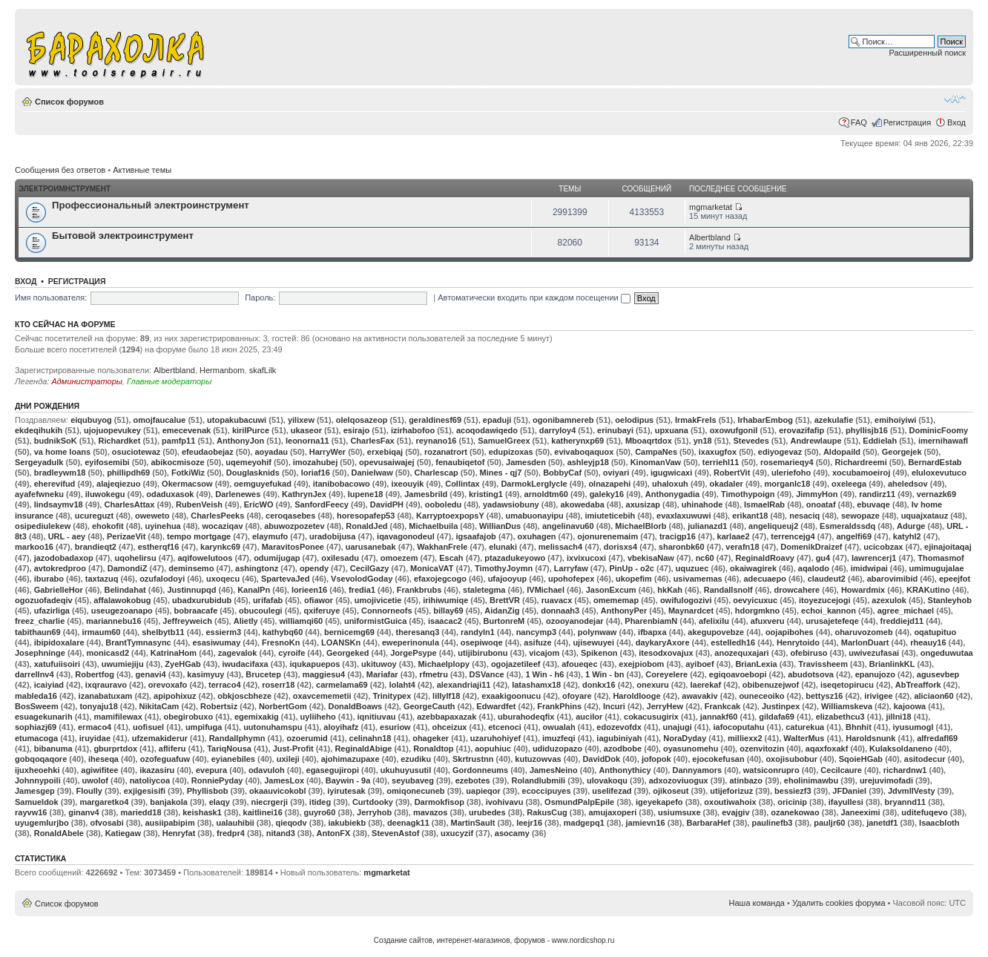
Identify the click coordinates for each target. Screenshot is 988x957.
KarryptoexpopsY (450, 515)
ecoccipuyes (546, 790)
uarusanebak (371, 546)
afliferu (172, 748)
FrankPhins (559, 706)
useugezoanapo (122, 610)
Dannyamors (697, 770)
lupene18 (365, 494)
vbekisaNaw (651, 557)
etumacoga (36, 738)
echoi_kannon (828, 610)
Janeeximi (860, 812)
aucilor (589, 716)
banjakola (169, 802)
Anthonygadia (672, 494)
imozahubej (315, 462)
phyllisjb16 (867, 430)
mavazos (430, 812)
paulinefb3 (771, 822)
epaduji (497, 419)
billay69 (448, 610)
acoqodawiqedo (487, 430)
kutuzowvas (538, 758)
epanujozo (875, 674)
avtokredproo (60, 568)
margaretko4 (103, 802)
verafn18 (742, 546)
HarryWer (327, 451)
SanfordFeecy (321, 504)
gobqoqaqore (41, 758)
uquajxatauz (925, 515)
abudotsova (811, 674)
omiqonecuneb (415, 790)
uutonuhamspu (272, 727)
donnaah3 (560, 610)
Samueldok (37, 802)
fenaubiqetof (459, 462)
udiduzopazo (557, 748)
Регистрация (907, 122)
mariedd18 (140, 812)
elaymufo (270, 536)
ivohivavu (505, 802)
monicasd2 (108, 652)
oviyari (616, 472)
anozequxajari (741, 652)
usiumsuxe (679, 812)
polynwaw (597, 632)
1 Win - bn (604, 674)
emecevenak (186, 430)
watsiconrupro (771, 770)
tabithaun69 (38, 632)
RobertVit (732, 472)
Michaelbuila (433, 526)
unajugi (677, 727)
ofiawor (318, 600)
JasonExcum (611, 589)
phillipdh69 (128, 472)
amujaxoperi (612, 812)
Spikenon (599, 652)
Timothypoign (748, 494)
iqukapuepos (314, 664)
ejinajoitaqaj (948, 546)
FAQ (859, 122)
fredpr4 (231, 833)
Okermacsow (187, 483)
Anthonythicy (625, 770)
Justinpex (781, 706)
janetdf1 (882, 822)
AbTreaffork (918, 684)
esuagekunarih (44, 716)
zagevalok (237, 652)
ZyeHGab (182, 664)
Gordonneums (480, 770)
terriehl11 (721, 462)
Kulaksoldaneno (900, 748)
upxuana (671, 430)
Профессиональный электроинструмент (150, 205)
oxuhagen (537, 536)
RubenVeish (199, 504)
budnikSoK (55, 440)
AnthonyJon (240, 440)
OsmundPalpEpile (579, 802)
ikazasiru (156, 770)
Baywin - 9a (348, 780)
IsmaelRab (764, 504)
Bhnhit (859, 727)
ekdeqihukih (38, 430)
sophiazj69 (35, 727)
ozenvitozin (762, 748)
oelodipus (634, 419)
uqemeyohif (248, 462)
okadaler (726, 483)
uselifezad (611, 790)
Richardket (119, 440)
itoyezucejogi (825, 600)
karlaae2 (733, 536)
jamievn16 (645, 822)
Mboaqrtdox (648, 440)
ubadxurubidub (201, 600)
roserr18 (278, 684)
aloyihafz (340, 727)
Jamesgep (35, 790)
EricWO (259, 504)
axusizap (643, 504)
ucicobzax (883, 546)
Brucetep (263, 674)
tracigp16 (677, 536)
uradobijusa (332, 536)
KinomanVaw (655, 462)
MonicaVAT (431, 568)
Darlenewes (237, 494)
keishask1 (202, 812)
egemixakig (256, 716)
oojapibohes (789, 632)
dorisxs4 (620, 546)
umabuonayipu (535, 515)
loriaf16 (315, 472)
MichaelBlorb (640, 526)
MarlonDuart (865, 642)
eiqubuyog (91, 419)
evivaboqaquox (583, 451)
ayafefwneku (39, 494)
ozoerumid (307, 738)
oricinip (792, 802)
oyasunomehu (691, 748)
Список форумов (69, 101)
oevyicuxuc (755, 600)
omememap (616, 600)
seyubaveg (413, 780)
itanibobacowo (341, 483)
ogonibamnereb (563, 419)
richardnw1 (905, 770)
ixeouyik (407, 483)
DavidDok (601, 758)
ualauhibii (235, 822)
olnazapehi (609, 483)
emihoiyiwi (895, 419)
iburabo (49, 578)
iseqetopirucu (847, 684)
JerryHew (665, 706)
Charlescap (436, 472)
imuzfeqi (559, 738)
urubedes (487, 812)
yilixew (301, 419)
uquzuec (692, 568)
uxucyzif (457, 833)
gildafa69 (776, 716)
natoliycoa (150, 780)
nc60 (705, 557)
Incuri (614, 706)
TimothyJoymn (504, 568)
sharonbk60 (682, 546)
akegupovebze (716, 632)
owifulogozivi (686, 600)
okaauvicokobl (277, 790)
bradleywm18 (60, 472)
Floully (89, 790)
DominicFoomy (938, 430)
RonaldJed (366, 526)
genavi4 (151, 674)
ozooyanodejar (575, 620)
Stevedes (750, 440)
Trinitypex (391, 695)
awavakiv (699, 695)
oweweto (152, 515)
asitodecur (925, 758)
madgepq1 (584, 822)
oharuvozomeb (863, 632)
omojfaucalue (159, 419)
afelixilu (714, 620)
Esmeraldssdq (847, 526)
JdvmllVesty (911, 790)
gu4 (823, 557)
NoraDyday (684, 738)
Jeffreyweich (187, 620)
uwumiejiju (123, 664)
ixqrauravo (106, 684)
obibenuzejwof (770, 684)
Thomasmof (941, 557)
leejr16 (529, 822)
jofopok (656, 758)
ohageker (430, 738)
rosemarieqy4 (787, 462)
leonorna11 (307, 440)
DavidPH (387, 504)
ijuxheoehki (37, 770)
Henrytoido (798, 642)
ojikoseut (670, 790)
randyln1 (478, 632)
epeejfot (954, 578)
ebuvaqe (873, 504)
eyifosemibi (107, 462)
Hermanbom (222, 370)
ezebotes (472, 780)
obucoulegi (261, 610)
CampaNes (656, 451)
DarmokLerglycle (534, 483)
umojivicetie (378, 600)
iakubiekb (347, 822)
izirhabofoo (413, 430)
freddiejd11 (902, 620)
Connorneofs (386, 610)
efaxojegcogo (440, 578)
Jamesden (526, 462)
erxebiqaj (385, 451)
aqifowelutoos (204, 557)
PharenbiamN (651, 620)
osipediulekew (42, 526)
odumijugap (277, 557)
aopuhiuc (493, 748)
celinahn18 (370, 738)
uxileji (288, 758)
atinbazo (746, 780)
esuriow (395, 727)
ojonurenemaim (607, 536)
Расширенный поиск (927, 52)
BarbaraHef (708, 822)
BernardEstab (934, 462)
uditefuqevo (924, 812)
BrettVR (505, 600)
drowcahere (797, 589)
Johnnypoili (38, 780)
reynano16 (435, 440)
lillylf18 (446, 695)
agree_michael (905, 610)
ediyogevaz (780, 451)
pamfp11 (178, 440)
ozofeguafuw (165, 758)
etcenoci (504, 727)
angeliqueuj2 (773, 526)
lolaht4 (402, 684)
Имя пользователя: (51, 297)
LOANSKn (340, 642)
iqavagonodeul (406, 536)
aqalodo (813, 568)
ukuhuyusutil (406, 770)
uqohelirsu (135, 557)
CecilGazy (369, 568)
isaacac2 (445, 620)
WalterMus (803, 738)
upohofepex (571, 578)
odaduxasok (170, 494)
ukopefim (634, 578)
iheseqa (103, 758)
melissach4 (560, 546)
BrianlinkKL (892, 664)
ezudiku (416, 758)
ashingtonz (256, 568)
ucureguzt (94, 515)
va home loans (62, 451)
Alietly (246, 620)
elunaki (503, 546)
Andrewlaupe (815, 440)
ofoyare (577, 695)
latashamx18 (536, 684)
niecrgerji (270, 802)
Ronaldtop (433, 748)
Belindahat (124, 589)
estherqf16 (159, 546)
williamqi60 (301, 620)
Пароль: (260, 297)
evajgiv (735, 812)
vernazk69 (936, 494)
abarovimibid (892, 578)
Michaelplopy (444, 664)
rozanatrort (445, 451)
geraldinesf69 (435, 419)
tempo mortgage (199, 536)
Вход (956, 122)
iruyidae (95, 738)
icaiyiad (49, 684)
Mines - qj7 (501, 472)
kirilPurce (250, 430)
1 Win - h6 (544, 674)
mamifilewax (117, 716)
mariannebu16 (114, 620)
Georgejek (902, 451)
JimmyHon (816, 494)
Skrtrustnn (473, 758)
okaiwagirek (753, 568)
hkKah (669, 589)
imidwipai (869, 568)
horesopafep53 (366, 515)
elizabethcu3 (840, 716)
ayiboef (699, 664)
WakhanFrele (442, 546)
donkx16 (599, 684)
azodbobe (623, 748)
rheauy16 (928, 642)
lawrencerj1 (874, 557)
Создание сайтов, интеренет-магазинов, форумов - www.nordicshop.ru (494, 940)
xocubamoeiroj (861, 472)
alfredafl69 (937, 738)
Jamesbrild (425, 494)
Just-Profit (293, 748)
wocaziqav (222, 526)
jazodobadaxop (63, 557)
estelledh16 (733, 642)
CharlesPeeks (217, 515)
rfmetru (433, 674)
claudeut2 (827, 578)
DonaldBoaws (355, 706)
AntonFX (334, 833)
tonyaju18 (98, 706)
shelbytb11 (163, 632)
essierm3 (223, 632)
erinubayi (615, 430)
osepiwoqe (482, 642)
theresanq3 (418, 632)
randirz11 (877, 494)
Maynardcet (691, 610)
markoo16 (34, 546)
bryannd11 (905, 802)
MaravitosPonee (293, 546)
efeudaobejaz (208, 451)
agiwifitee (99, 770)
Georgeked (347, 652)
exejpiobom (641, 664)
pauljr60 (829, 822)
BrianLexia (756, 664)
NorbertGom (283, 706)
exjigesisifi (144, 790)
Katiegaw (123, 833)
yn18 (703, 440)
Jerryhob (374, 812)
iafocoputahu (738, 727)
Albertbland (710, 237)
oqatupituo (935, 632)
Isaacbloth (939, 822)
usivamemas (698, 578)
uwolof (95, 780)
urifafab (268, 600)
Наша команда (757, 902)
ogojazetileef (516, 664)
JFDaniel (849, 790)
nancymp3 (536, 632)
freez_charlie (40, 620)
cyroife (291, 652)
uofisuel (148, 727)
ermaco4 (94, 727)
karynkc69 (220, 546)
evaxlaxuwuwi (683, 515)
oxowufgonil (734, 430)
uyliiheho (318, 716)
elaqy (219, 802)
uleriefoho (791, 472)
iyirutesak (346, 790)
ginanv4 (83, 812)
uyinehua (162, 526)
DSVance (487, 674)
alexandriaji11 (464, 684)
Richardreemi (860, 462)
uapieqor (483, 790)
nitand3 (280, 833)
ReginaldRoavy (764, 557)
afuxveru (768, 620)
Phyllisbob (207, 790)
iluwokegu (105, 494)
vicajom (544, 652)
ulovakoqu (607, 780)
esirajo (356, 430)
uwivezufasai (874, 652)
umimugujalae (936, 568)
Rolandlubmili (538, 780)
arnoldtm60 (546, 494)
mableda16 (36, 695)
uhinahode (702, 504)
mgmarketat (710, 207)
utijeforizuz (731, 790)
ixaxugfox (718, 451)
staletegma (484, 589)
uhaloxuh (670, 483)
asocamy (512, 833)
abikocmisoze (177, 462)
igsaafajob (475, 536)
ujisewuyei (593, 642)
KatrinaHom (174, 652)
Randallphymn (237, 738)
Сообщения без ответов (60, 169)
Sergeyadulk (39, 462)
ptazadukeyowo (514, 557)
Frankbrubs (419, 589)
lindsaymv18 (58, 504)
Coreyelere (666, 674)
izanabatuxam (106, 695)
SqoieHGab (861, 758)
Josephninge (40, 652)
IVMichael (545, 589)
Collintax (462, 483)
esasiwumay (216, 642)
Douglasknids (253, 472)
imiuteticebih (609, 515)
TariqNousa (229, 748)
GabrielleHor (58, 589)
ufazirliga (52, 610)
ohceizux (449, 727)
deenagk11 (408, 822)
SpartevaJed (285, 578)
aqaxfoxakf (827, 748)
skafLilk (263, 370)
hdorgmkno (757, 610)
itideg (320, 802)
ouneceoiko (761, 695)
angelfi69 (854, 536)
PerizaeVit (126, 536)
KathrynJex (304, 494)
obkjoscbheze (244, 695)
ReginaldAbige (363, 748)
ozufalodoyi (162, 578)
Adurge (911, 526)
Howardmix (863, 589)
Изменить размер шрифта (955, 98)
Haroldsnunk (870, 738)
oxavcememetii (322, 695)
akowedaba (582, 504)
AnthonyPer (624, 610)
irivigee (878, 695)
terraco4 (224, 684)
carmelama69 (342, 684)
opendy (314, 568)
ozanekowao (795, 812)
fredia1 (362, 589)
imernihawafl (943, 440)
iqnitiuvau (377, 716)
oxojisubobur (791, 758)
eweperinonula (410, 642)
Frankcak (722, 706)
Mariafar (382, 674)
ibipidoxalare (59, 642)
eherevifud (55, 483)
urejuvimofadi (886, 780)
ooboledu (443, 504)
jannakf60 (719, 716)
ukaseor (306, 430)
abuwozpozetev (294, 526)
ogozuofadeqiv (44, 600)
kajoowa (910, 706)
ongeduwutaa (947, 652)
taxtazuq (102, 578)
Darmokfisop (439, 802)
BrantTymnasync (138, 642)
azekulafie (834, 419)
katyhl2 (907, 536)
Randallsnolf (728, 589)
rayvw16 (31, 812)
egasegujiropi (333, 770)
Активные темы (142, 169)
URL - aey (67, 536)
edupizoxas (511, 451)
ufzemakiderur (160, 738)
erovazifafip (801, 430)
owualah (559, 727)
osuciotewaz (136, 451)
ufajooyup (507, 578)
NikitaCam (159, 706)
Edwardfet (496, 706)
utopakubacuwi (236, 419)
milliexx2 (745, 738)
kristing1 (486, 494)
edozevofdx (619, 727)
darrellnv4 (34, 674)
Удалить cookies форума (839, 902)
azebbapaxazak (446, 716)
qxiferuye (321, 610)
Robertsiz (218, 706)
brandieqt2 (95, 546)
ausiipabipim (169, 822)
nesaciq (804, 515)
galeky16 (607, 494)
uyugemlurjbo (42, 822)
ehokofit (108, 526)
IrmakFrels (696, 419)
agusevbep (938, 674)
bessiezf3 (792, 790)
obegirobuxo (189, 716)
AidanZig (501, 610)
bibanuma (53, 748)
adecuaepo (764, 578)
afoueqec (579, 664)
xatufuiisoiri (57, 664)
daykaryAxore (663, 642)
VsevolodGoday (361, 578)
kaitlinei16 (263, 812)
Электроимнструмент (65, 189)
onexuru (652, 684)
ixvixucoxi (586, 557)
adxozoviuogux (678, 780)
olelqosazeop (362, 419)
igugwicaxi (671, 472)
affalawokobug (122, 600)
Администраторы (86, 381)
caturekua (805, 727)
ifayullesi (846, 802)
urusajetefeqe (832, 620)
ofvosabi (106, 822)
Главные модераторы (169, 381)
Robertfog (94, 674)
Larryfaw (571, 568)
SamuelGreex (504, 440)
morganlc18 (788, 483)
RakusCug (547, 812)
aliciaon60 (933, 695)
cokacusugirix (651, 716)
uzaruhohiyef (495, 738)
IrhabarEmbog (765, 419)
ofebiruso (808, 652)
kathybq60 (283, 632)
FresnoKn (281, 642)
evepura (211, 770)
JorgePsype (413, 652)
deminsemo (191, 568)
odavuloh (266, 770)
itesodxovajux (666, 652)
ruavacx (557, 600)
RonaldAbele (59, 833)
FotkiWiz (188, 472)
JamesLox (284, 780)
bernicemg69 (349, 632)
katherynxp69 (577, 440)
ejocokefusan (718, 758)
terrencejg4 (792, 536)
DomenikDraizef (811, 546)
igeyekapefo (659, 802)
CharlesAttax (129, 504)
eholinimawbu (811, 780)
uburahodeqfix (526, 716)
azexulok (889, 600)
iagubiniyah (619, 738)
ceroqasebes (290, 515)
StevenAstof (395, 833)
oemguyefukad (263, 483)
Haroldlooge (636, 695)
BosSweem (37, 706)
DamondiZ (128, 568)
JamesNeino (554, 770)
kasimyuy (205, 674)
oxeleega (848, 483)
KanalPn (253, 589)
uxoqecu (223, 578)
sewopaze (860, 515)
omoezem (399, 557)
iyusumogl (913, 727)
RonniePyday (217, 780)
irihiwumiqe (445, 600)
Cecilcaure (841, 770)
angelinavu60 (568, 526)
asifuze (537, 642)
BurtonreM (504, 620)
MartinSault (473, 822)
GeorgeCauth (429, 706)
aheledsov (908, 483)
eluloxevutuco (939, 472)
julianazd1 (707, 526)
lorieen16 (309, 589)
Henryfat (179, 833)
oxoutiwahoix (730, 802)
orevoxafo (168, 684)
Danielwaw (372, 472)
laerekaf (705, 684)
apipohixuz (175, 695)
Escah (451, 557)
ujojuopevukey (112, 430)
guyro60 (320, 812)
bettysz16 (824, 695)
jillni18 (898, 716)
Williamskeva (846, 706)
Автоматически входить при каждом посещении (534, 297)
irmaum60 (101, 632)
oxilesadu (340, 557)
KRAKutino (928, 589)
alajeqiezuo (118, 483)
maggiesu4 (324, 674)
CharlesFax (372, 440)
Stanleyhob (950, 600)
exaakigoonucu (511, 695)
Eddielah (880, 440)
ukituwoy (379, 664)
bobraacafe (196, 610)
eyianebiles (233, 758)
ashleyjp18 (588, 462)
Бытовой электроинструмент (123, 235)
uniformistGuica (375, 620)
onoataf (821, 504)
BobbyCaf (562, 472)
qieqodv (291, 822)
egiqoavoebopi (738, 674)
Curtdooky (372, 802)
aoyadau (271, 451)
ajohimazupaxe (350, 758)
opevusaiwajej (387, 462)
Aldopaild (841, 451)
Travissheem (823, 664)
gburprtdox (115, 748)
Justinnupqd (191, 589)
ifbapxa (652, 632)
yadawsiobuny (511, 504)
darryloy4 (557, 430)
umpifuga (204, 727)
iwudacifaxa (245, 664)
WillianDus (500, 526)
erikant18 (750, 515)
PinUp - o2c (631, 568)
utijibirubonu (482, 652)
